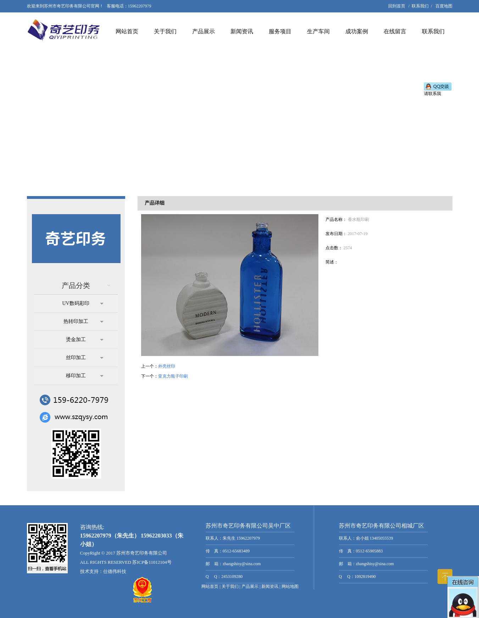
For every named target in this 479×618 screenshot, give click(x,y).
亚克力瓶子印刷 (173, 376)
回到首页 (396, 6)
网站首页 (127, 31)
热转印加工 (83, 321)
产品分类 (86, 285)
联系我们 (420, 6)
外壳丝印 (166, 366)
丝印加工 (85, 358)
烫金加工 (85, 340)
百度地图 (443, 6)
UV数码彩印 (82, 303)
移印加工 (85, 376)
